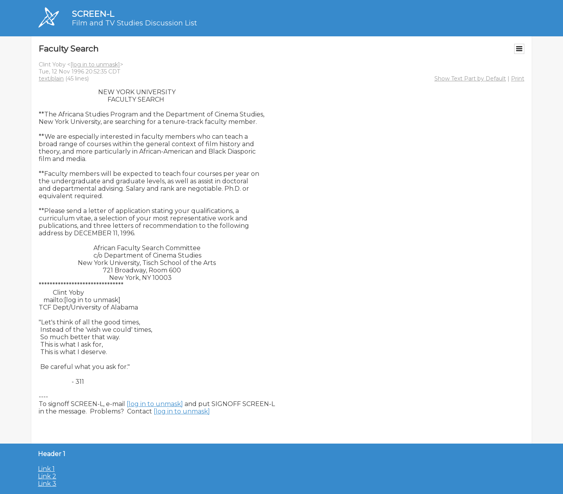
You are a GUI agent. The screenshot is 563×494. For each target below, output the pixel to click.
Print (517, 78)
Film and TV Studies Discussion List (134, 23)
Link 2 (47, 476)
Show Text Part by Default (470, 78)
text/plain (51, 78)
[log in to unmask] (95, 64)
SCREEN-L (93, 14)
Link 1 (46, 469)
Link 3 (47, 483)
